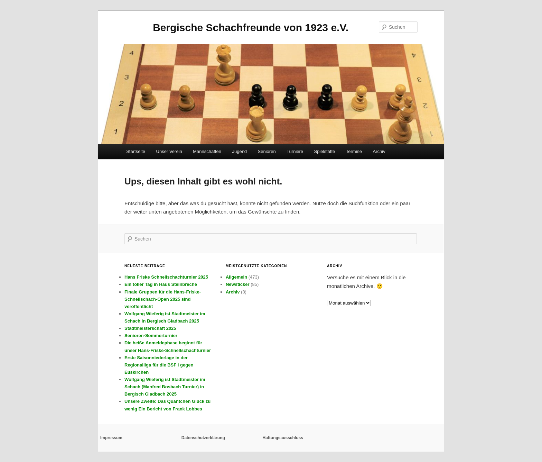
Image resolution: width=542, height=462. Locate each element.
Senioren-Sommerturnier (150, 335)
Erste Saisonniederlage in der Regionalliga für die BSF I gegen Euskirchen (158, 365)
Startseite (135, 151)
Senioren (267, 151)
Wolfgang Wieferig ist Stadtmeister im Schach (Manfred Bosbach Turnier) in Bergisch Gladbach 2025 (164, 387)
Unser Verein (169, 151)
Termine (354, 151)
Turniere (295, 151)
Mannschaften (207, 151)
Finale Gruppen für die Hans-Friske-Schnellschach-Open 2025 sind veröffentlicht (162, 299)
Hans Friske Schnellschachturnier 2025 (166, 277)
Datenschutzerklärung (203, 437)
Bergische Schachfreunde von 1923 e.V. (250, 27)
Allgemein (236, 277)
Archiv (379, 151)
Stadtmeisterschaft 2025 (150, 328)
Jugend (239, 151)
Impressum (111, 437)
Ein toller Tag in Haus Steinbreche (160, 284)
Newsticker (238, 284)
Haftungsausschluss (283, 437)
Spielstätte (324, 151)
